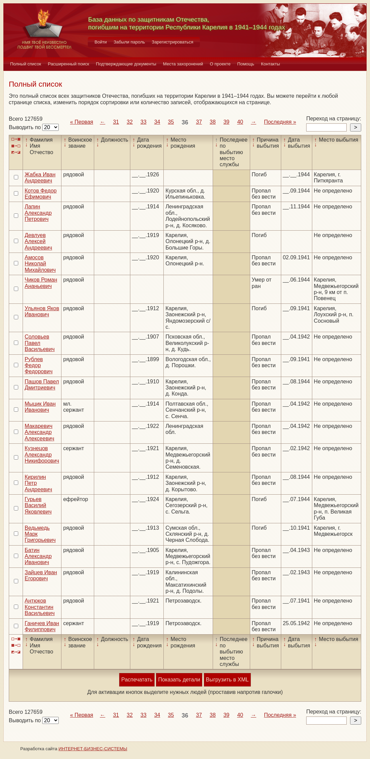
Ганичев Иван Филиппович (42, 626)
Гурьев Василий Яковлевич (38, 505)
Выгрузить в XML (227, 679)
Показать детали (179, 679)
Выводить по (25, 127)
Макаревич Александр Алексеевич (39, 432)
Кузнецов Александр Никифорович (42, 454)
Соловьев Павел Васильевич (40, 343)
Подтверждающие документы (126, 63)
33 (143, 122)
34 (157, 122)
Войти (101, 42)
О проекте (220, 63)
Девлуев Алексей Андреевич (38, 241)
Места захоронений (183, 63)
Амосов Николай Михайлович (40, 264)
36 (185, 122)
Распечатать (136, 679)
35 (171, 122)
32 (130, 122)
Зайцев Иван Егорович (41, 575)
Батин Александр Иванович (38, 556)
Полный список (25, 63)
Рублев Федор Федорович (39, 365)
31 (116, 122)
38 (213, 122)
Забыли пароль (129, 42)
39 (226, 122)
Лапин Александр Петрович (38, 213)
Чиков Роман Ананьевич (41, 283)
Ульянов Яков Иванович (42, 311)
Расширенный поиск (68, 63)
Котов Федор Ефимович (41, 194)
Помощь (245, 63)
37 (199, 122)
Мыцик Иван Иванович (40, 407)
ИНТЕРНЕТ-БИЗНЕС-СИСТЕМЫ (92, 748)
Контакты (270, 63)
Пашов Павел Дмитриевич (42, 384)
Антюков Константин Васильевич (40, 607)
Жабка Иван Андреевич (40, 177)
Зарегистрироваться (172, 42)
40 (240, 122)
